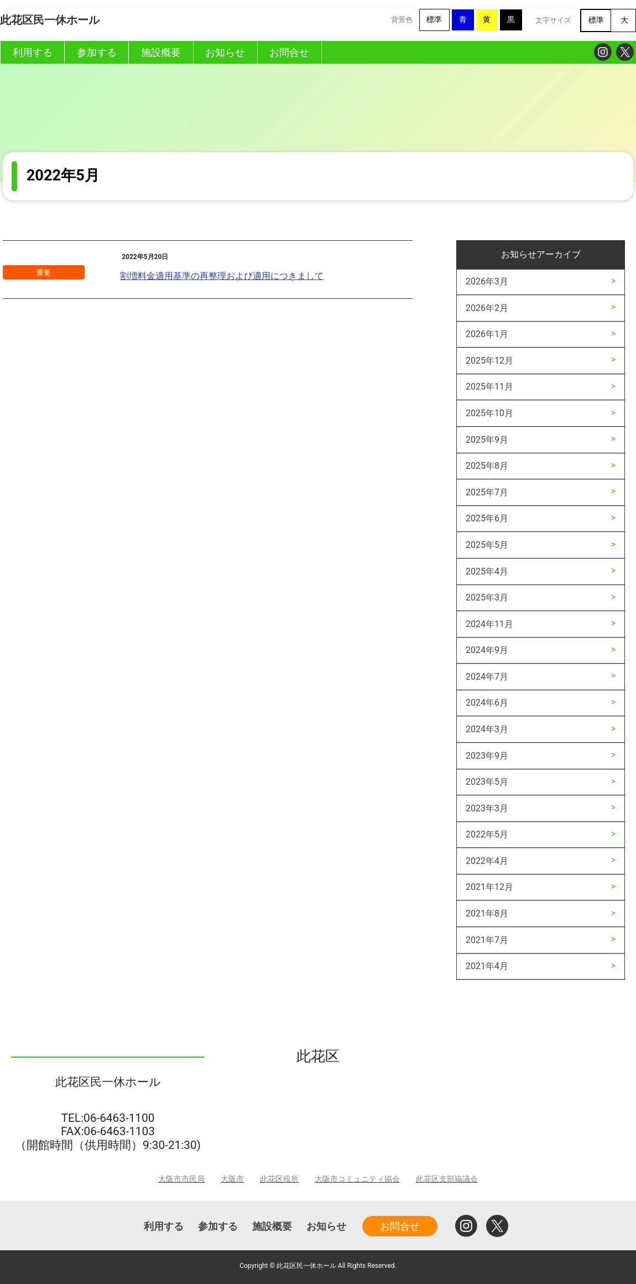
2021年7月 (487, 940)
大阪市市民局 (181, 1179)
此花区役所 (279, 1179)
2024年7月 (487, 676)
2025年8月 (487, 465)
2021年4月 (487, 966)
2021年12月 (489, 887)
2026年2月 (487, 308)
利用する (164, 1226)
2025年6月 (487, 518)
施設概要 (272, 1226)
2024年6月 (487, 702)
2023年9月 (487, 755)
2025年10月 (489, 413)
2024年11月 (489, 624)
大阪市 (232, 1179)
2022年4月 (487, 861)
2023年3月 (487, 808)
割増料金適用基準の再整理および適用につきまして (222, 276)
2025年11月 (489, 386)
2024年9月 (487, 650)
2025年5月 (487, 545)
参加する (218, 1226)
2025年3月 (487, 597)
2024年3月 (487, 729)
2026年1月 (487, 334)
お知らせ (326, 1226)
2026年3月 (487, 281)
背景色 (402, 19)
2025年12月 (489, 360)
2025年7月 (487, 492)
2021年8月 (487, 913)
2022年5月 (487, 834)
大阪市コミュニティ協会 (357, 1179)
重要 (44, 272)
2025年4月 (487, 571)
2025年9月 (487, 439)
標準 (434, 19)
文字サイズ (553, 20)
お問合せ (400, 1226)
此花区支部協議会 (447, 1179)
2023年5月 (487, 781)
